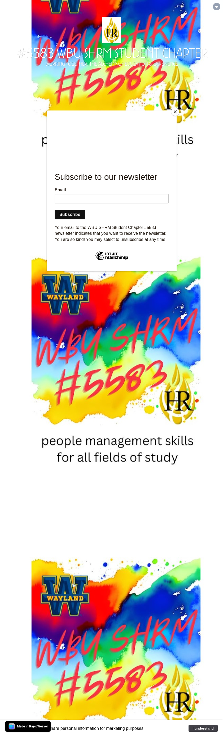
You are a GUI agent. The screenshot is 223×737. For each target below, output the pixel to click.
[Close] (175, 112)
